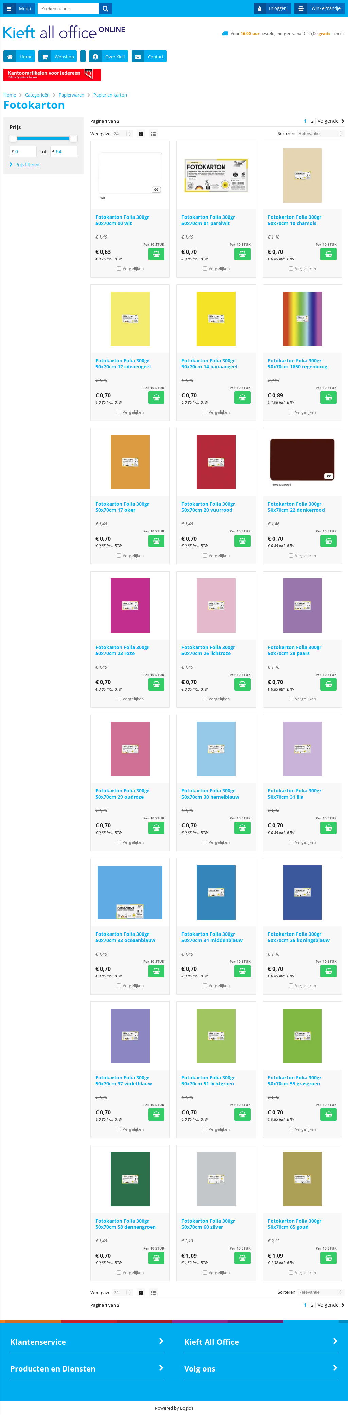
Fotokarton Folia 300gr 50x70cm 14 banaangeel (209, 363)
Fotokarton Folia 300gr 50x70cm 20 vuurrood (208, 507)
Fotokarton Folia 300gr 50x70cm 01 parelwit (208, 220)
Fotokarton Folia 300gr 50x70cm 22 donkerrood (296, 507)
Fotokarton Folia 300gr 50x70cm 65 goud (294, 1224)
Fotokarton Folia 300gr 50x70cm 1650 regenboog (297, 363)
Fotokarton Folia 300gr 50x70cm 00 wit (122, 220)
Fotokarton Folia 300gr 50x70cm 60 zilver (208, 1224)
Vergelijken (133, 269)
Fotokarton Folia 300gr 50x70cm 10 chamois (294, 220)
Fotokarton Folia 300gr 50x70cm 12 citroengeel (123, 363)
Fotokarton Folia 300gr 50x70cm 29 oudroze (122, 793)
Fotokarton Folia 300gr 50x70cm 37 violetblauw (123, 1080)
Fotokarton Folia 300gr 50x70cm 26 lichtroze (208, 650)
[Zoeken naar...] (106, 8)
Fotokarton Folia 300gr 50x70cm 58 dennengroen (125, 1224)
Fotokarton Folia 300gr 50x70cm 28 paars (294, 650)
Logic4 (186, 1408)
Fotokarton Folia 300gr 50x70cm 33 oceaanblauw (125, 937)
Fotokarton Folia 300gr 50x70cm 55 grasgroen (294, 1080)
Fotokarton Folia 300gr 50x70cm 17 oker (122, 507)
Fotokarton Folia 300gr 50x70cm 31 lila (294, 793)
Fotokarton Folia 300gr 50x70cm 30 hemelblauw (210, 793)
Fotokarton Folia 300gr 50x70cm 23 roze (122, 650)
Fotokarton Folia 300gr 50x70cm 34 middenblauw (212, 937)
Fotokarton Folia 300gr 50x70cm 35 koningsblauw (299, 937)
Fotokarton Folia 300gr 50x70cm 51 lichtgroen (208, 1080)
